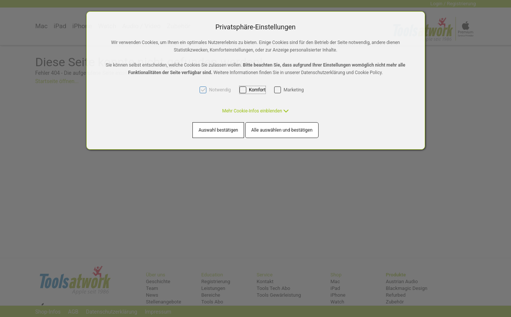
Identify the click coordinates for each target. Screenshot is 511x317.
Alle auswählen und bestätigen (282, 130)
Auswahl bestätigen (218, 130)
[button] (255, 111)
